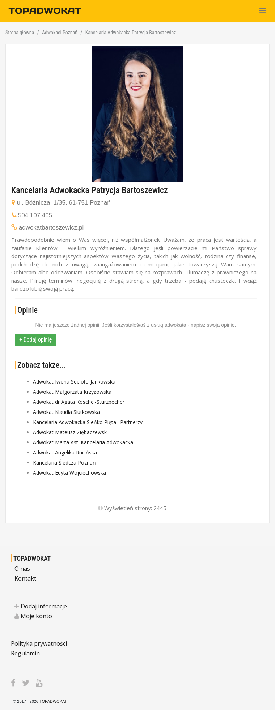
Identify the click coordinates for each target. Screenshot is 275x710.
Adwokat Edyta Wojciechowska (69, 472)
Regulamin (25, 653)
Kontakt (25, 578)
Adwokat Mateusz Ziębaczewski (70, 432)
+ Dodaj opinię (35, 339)
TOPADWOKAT (32, 558)
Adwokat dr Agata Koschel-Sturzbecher (78, 401)
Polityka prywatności (39, 643)
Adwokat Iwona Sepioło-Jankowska (74, 381)
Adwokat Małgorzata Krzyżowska (72, 391)
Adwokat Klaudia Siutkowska (66, 412)
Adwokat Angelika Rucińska (65, 452)
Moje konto (33, 616)
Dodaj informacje (40, 606)
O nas (22, 569)
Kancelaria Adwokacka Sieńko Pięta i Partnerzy (88, 422)
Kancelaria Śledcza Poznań (64, 462)
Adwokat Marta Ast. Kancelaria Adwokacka (83, 442)
